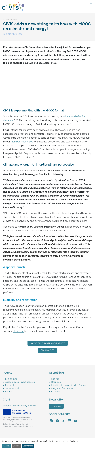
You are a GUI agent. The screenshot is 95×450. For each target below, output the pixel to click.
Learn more (28, 446)
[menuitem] (25, 378)
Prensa (8, 391)
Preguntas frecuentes (62, 388)
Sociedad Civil (12, 388)
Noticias (55, 379)
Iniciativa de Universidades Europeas (69, 385)
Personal (9, 385)
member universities (22, 141)
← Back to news (10, 19)
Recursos (56, 382)
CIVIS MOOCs (47, 350)
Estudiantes (11, 379)
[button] (91, 4)
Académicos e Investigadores (20, 382)
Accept (6, 446)
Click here (18, 331)
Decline (16, 446)
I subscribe (56, 406)
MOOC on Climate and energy (47, 343)
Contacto (55, 391)
